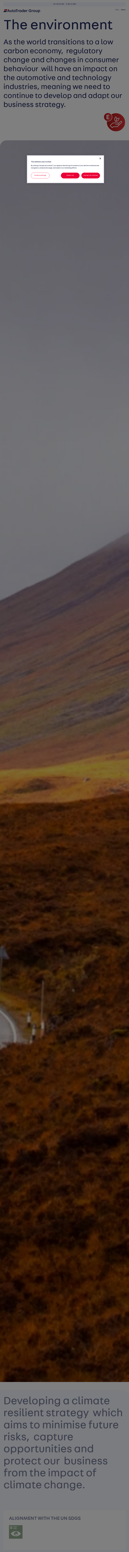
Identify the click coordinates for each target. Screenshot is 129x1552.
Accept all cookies (91, 175)
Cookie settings (40, 175)
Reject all (70, 175)
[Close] (100, 158)
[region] (65, 169)
